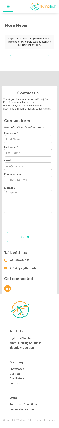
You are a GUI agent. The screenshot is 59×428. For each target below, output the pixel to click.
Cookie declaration (21, 409)
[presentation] (28, 221)
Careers (14, 383)
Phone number (13, 174)
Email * (8, 160)
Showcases (16, 369)
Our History (16, 378)
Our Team (15, 373)
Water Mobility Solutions (25, 343)
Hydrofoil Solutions (22, 338)
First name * (11, 133)
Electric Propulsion (21, 347)
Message (9, 187)
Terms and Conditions (23, 404)
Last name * (11, 147)
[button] (8, 7)
